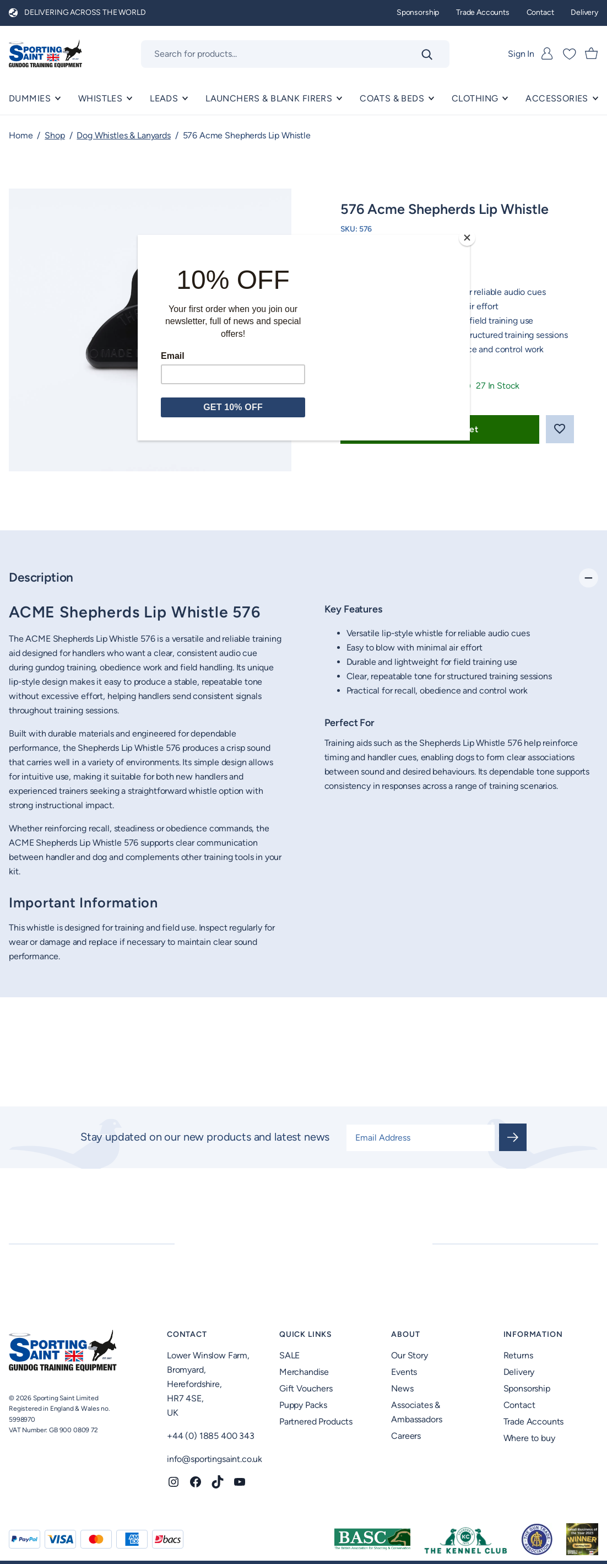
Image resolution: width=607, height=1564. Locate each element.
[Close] (467, 237)
